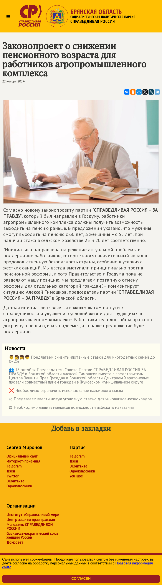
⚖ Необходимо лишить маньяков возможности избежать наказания (69, 408)
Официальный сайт (22, 456)
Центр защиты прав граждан (31, 520)
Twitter (12, 476)
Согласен (81, 578)
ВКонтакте (15, 481)
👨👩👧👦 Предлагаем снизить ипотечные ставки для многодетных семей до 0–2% (80, 359)
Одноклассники (19, 486)
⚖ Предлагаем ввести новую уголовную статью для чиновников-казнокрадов (78, 400)
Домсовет (15, 542)
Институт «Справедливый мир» (33, 515)
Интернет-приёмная (23, 461)
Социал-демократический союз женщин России (32, 535)
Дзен (11, 471)
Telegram (14, 466)
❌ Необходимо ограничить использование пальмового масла (64, 391)
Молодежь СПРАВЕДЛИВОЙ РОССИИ (30, 526)
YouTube (76, 476)
